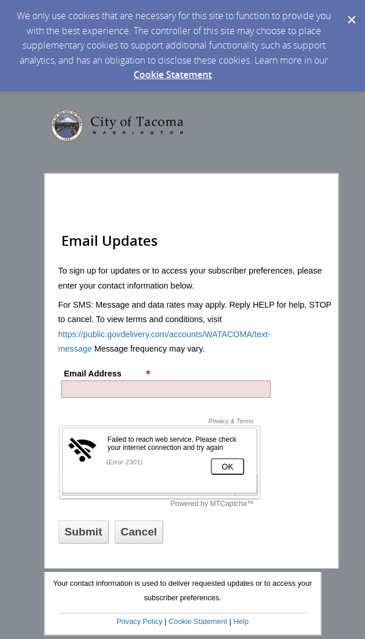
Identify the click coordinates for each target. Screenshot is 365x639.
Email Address (107, 373)
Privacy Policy (139, 621)
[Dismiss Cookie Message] (350, 11)
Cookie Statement (173, 74)
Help (240, 621)
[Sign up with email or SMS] (83, 532)
